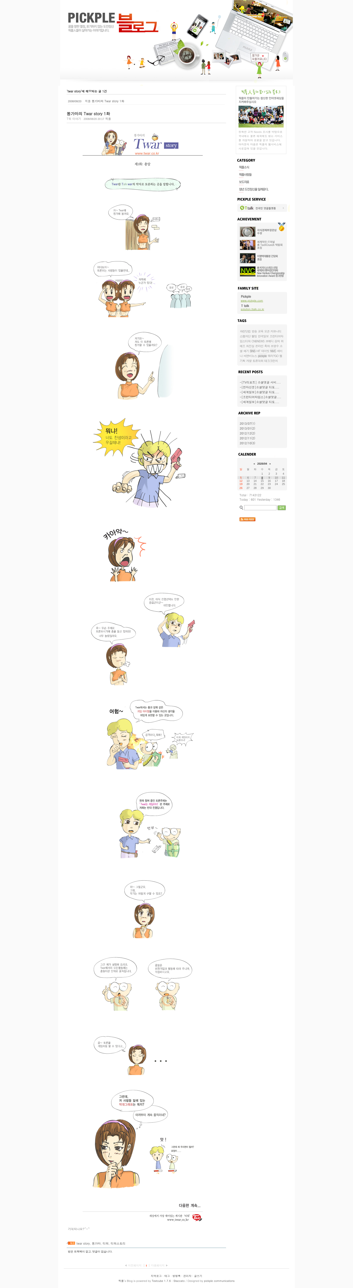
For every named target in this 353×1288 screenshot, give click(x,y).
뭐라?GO (273, 356)
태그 (167, 1276)
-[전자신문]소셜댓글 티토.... (259, 387)
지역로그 (156, 1276)
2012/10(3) (247, 443)
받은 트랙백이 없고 (79, 1251)
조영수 (275, 346)
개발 (249, 360)
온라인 (259, 346)
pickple (262, 355)
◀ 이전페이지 (133, 1265)
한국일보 (263, 336)
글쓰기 (198, 1276)
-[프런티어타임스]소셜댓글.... (260, 397)
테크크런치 (271, 360)
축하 (267, 346)
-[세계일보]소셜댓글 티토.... (259, 392)
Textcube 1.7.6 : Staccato (168, 1281)
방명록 (177, 1276)
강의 (277, 341)
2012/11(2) (247, 438)
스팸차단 (245, 336)
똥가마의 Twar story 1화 (108, 101)
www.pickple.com (252, 300)
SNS (252, 350)
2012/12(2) (247, 433)
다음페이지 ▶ (159, 1265)
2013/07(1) (247, 423)
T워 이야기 (74, 118)
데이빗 (265, 351)
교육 (260, 331)
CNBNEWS (258, 341)
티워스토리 (118, 1243)
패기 (246, 351)
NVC (273, 350)
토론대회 (257, 360)
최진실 (250, 346)
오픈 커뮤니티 (272, 331)
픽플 (121, 1281)
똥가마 (96, 1243)
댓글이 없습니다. (102, 1251)
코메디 (269, 341)
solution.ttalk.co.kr (252, 309)
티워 (106, 1243)
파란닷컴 (245, 331)
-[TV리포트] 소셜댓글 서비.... (260, 382)
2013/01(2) (247, 428)
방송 (254, 331)
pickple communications (219, 1281)
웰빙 (254, 336)
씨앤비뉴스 (250, 356)
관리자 (187, 1276)
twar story (83, 1243)
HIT (258, 351)
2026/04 (262, 463)
